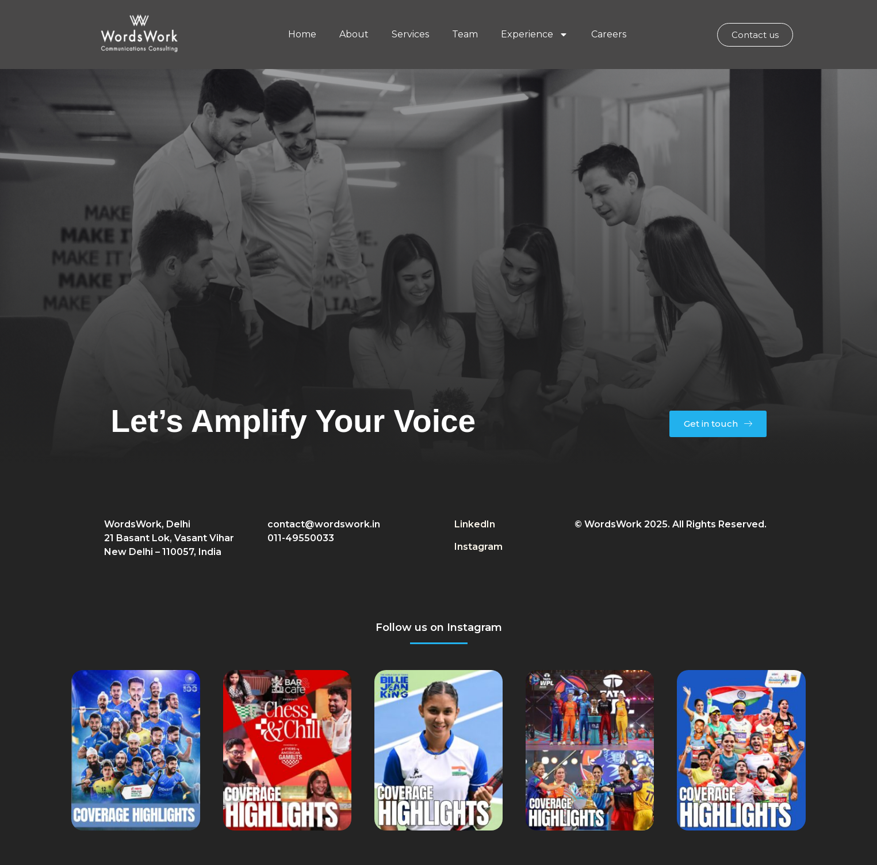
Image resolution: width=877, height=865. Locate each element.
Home (302, 34)
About (354, 34)
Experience (534, 34)
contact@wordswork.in (323, 524)
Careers (608, 34)
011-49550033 (300, 538)
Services (410, 34)
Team (465, 34)
